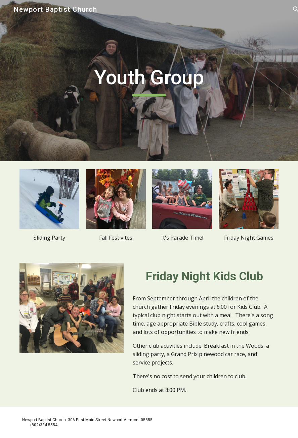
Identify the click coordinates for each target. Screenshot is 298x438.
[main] (149, 80)
